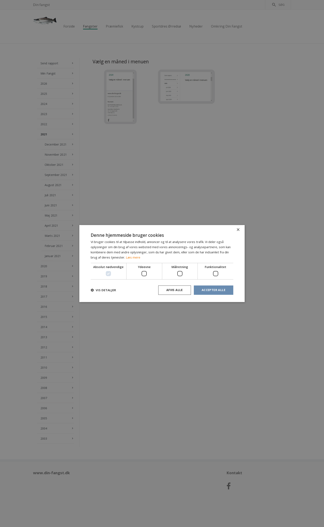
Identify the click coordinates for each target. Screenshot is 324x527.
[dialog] (162, 263)
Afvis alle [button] (174, 290)
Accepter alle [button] (213, 290)
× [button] (237, 229)
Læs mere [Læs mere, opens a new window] (133, 257)
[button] (103, 290)
